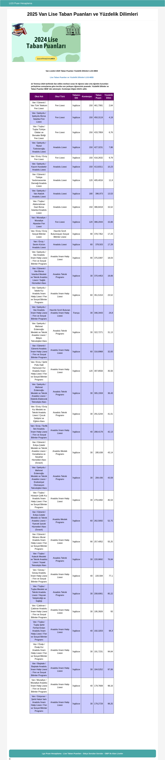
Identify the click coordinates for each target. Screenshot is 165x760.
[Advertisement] (82, 732)
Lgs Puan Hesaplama (51, 753)
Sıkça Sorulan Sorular (93, 753)
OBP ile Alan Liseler (114, 753)
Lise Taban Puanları (72, 753)
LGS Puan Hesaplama (20, 3)
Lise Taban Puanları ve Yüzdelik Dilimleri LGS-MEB (72, 77)
